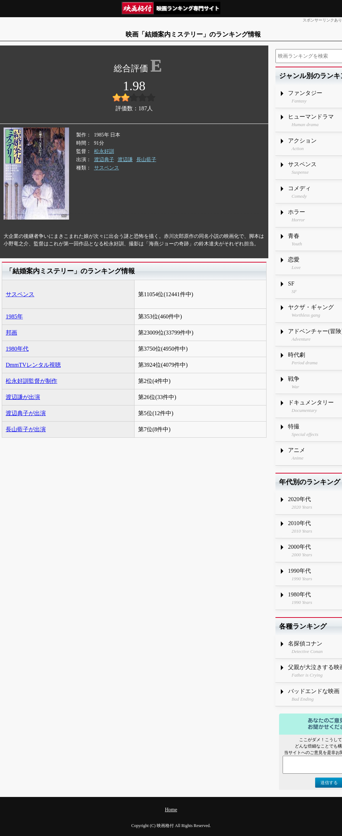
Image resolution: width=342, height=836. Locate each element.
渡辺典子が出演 (26, 413)
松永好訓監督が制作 (31, 381)
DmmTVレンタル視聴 (33, 365)
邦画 (11, 333)
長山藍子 (146, 159)
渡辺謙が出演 (23, 397)
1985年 (14, 316)
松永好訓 (104, 151)
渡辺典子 (104, 159)
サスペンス (106, 167)
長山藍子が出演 (26, 429)
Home (171, 809)
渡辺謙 (125, 159)
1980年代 (17, 349)
